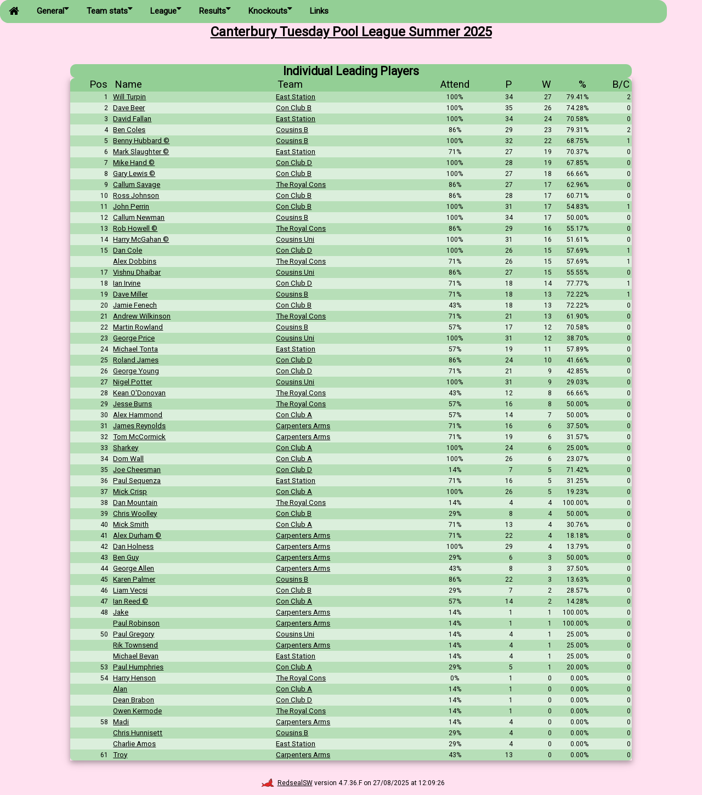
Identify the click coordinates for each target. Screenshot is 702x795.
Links (319, 11)
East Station (295, 97)
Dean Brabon (133, 700)
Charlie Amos (134, 744)
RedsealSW (287, 783)
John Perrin (131, 206)
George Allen (133, 568)
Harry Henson (134, 678)
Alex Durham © (137, 535)
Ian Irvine (126, 283)
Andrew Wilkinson (142, 316)
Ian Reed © (130, 601)
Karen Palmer (134, 579)
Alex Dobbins (134, 261)
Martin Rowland (138, 327)
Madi (121, 722)
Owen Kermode (137, 711)
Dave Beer (129, 108)
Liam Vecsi (130, 590)
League (166, 10)
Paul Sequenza (137, 480)
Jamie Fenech (135, 305)
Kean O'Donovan (139, 393)
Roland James (135, 360)
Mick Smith (131, 524)
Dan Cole (127, 250)
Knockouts (270, 10)
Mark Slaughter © (141, 151)
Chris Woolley (135, 513)
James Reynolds (139, 426)
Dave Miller (130, 294)
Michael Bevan (135, 656)
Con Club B (294, 108)
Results (215, 10)
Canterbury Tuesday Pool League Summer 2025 (351, 31)
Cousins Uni (295, 239)
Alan (120, 689)
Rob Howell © (135, 228)
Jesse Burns (132, 404)
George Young (136, 371)
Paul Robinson (136, 623)
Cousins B (292, 130)
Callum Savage (136, 184)
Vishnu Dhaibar (137, 272)
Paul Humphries (138, 667)
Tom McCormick (139, 437)
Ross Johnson (136, 195)
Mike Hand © (134, 162)
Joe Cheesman (137, 469)
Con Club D (294, 162)
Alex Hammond (137, 415)
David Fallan (132, 119)
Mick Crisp (130, 491)
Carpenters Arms (303, 426)
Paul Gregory (133, 634)
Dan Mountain (135, 502)
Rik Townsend (135, 645)
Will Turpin (129, 97)
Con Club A (294, 415)
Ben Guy (126, 557)
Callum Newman (139, 217)
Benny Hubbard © (141, 141)
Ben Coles (129, 130)
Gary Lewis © (134, 173)
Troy (120, 755)
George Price (134, 338)
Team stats (110, 10)
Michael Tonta (135, 349)
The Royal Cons (301, 184)
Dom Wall (128, 459)
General (53, 10)
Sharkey (125, 448)
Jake (120, 612)
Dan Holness (133, 546)
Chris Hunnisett (137, 733)
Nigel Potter (132, 382)
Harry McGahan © (141, 239)
